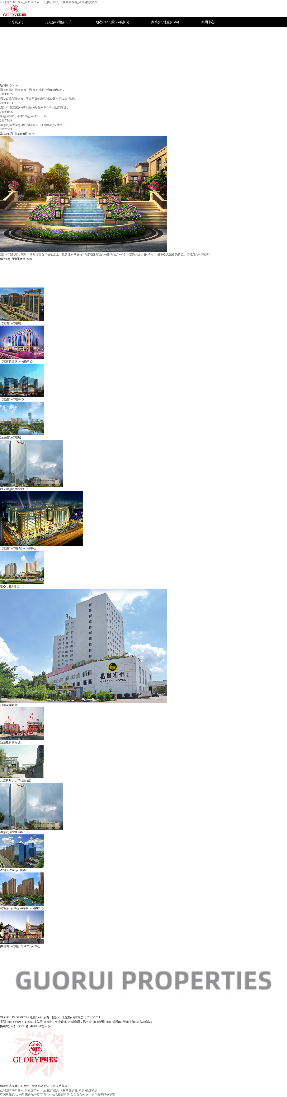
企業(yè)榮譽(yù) (213, 31)
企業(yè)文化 (54, 50)
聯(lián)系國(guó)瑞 (215, 69)
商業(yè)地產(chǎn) (165, 22)
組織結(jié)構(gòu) (58, 41)
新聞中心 (208, 22)
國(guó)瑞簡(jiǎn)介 (59, 31)
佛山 (154, 69)
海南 (154, 78)
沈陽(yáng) (159, 41)
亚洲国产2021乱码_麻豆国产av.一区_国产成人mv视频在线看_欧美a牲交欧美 (49, 2)
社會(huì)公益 (211, 41)
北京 (154, 31)
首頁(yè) (17, 22)
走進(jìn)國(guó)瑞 (58, 22)
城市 (99, 31)
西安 (154, 60)
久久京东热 (77, 1094)
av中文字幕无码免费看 (100, 1094)
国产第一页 (32, 1094)
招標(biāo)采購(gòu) (215, 60)
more (15, 85)
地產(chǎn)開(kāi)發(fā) (112, 22)
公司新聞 (208, 50)
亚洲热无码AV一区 (12, 1094)
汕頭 (154, 50)
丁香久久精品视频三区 (55, 1094)
